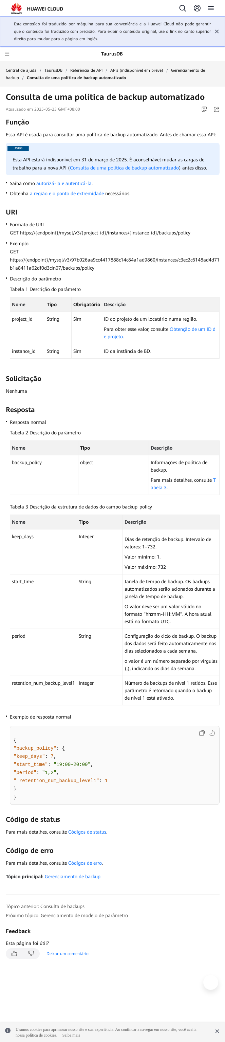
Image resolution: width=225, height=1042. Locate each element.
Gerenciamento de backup (72, 876)
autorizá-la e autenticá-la (64, 183)
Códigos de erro (85, 863)
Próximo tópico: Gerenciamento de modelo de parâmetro (67, 915)
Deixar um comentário (67, 953)
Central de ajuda (21, 70)
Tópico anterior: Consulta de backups (45, 906)
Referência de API (86, 70)
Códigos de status (87, 832)
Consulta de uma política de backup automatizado (124, 168)
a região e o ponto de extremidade (67, 193)
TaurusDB (53, 70)
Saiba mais (71, 1035)
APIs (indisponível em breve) (136, 70)
